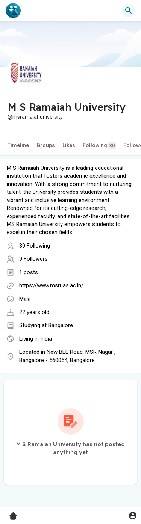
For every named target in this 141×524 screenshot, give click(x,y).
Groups (45, 145)
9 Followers (33, 258)
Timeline (18, 145)
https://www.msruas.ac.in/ (51, 285)
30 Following (34, 245)
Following (99, 145)
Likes (68, 145)
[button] (128, 10)
